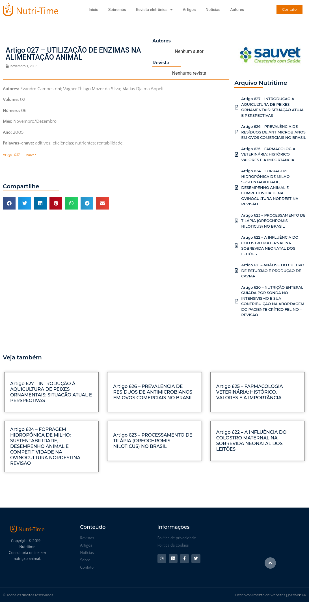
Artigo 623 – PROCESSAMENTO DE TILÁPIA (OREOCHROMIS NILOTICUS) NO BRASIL (273, 220)
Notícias (213, 9)
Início (93, 9)
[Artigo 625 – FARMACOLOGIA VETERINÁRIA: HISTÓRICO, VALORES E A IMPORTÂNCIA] (236, 154)
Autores (237, 9)
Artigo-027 (11, 155)
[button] (9, 203)
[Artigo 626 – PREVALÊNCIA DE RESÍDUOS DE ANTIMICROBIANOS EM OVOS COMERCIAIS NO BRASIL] (236, 132)
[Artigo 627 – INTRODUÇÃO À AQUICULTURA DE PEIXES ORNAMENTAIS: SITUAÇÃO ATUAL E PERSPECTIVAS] (236, 107)
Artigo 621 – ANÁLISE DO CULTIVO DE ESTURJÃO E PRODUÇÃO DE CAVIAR (272, 270)
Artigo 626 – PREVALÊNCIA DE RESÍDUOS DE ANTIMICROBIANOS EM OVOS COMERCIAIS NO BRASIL (273, 132)
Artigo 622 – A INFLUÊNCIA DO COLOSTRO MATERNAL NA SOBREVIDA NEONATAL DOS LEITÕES (251, 441)
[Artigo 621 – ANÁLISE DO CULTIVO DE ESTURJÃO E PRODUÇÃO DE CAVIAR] (236, 270)
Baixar (31, 155)
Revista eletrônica (154, 9)
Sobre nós (117, 9)
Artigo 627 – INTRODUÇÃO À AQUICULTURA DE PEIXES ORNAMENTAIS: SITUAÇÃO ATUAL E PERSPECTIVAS (51, 392)
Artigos (189, 9)
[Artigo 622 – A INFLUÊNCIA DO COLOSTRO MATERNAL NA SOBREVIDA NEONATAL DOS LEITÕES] (236, 245)
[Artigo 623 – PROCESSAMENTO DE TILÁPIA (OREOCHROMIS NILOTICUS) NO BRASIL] (236, 221)
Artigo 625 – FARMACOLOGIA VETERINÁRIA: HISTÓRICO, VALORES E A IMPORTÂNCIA (268, 154)
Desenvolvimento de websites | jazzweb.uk (270, 595)
